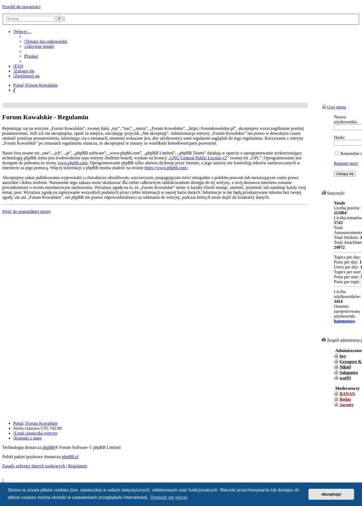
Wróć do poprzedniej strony (26, 211)
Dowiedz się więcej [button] (168, 497)
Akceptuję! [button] (331, 494)
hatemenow (344, 321)
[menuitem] (45, 41)
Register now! (346, 163)
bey (343, 356)
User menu (334, 107)
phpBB (48, 447)
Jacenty (347, 404)
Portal (18, 85)
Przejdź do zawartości (21, 6)
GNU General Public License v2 (198, 158)
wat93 (345, 378)
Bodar (345, 399)
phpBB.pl (70, 456)
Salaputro (349, 372)
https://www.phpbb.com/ (166, 167)
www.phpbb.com (72, 162)
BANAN (347, 393)
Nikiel (345, 367)
